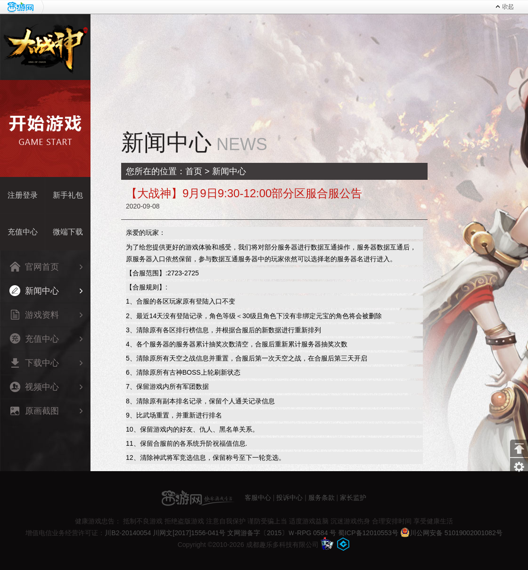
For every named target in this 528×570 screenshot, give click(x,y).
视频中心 (34, 386)
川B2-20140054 (128, 533)
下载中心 (34, 362)
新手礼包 (68, 195)
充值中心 (34, 338)
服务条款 (321, 497)
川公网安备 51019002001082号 (451, 533)
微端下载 (68, 232)
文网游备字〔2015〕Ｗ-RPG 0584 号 (281, 533)
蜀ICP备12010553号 (368, 533)
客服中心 (258, 497)
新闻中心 (34, 290)
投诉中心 (289, 497)
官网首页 (34, 266)
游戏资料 (34, 314)
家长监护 (353, 497)
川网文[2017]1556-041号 (189, 533)
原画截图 (34, 410)
